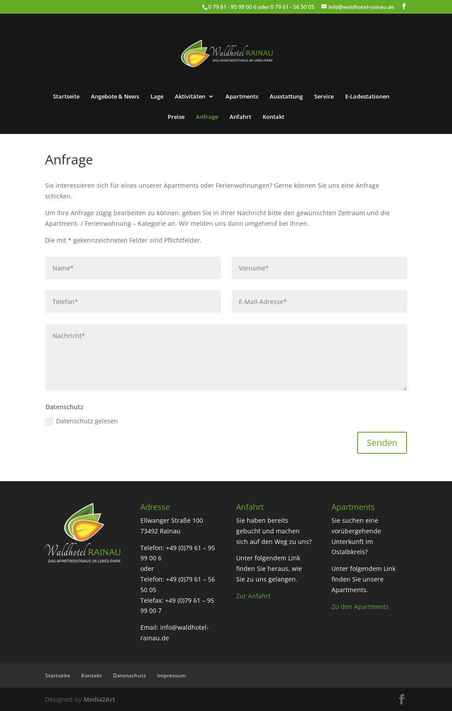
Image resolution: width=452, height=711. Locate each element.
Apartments (242, 96)
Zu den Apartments (360, 606)
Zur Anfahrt (253, 596)
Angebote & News (115, 96)
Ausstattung (286, 96)
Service (324, 96)
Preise (176, 117)
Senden (382, 443)
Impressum (171, 675)
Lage (157, 96)
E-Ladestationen (367, 96)
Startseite (66, 96)
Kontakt (273, 117)
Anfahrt (240, 117)
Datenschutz (129, 675)
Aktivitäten (190, 96)
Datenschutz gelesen (81, 421)
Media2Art (99, 699)
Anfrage (207, 117)
